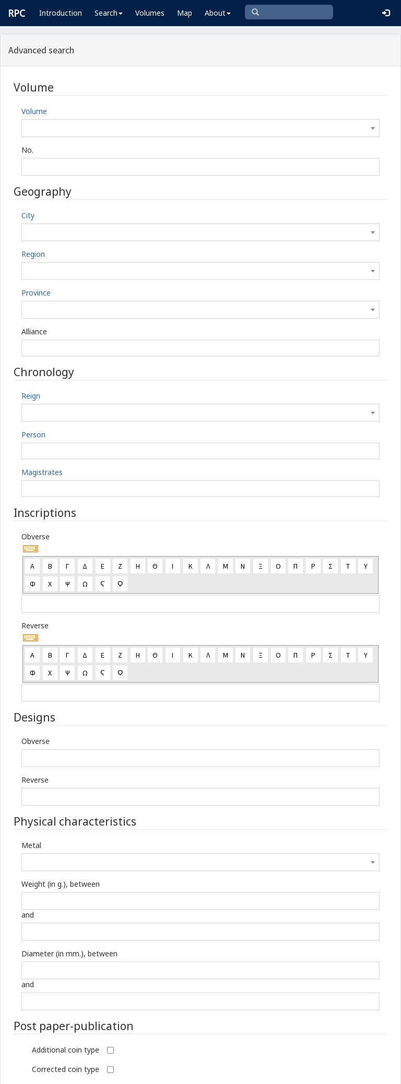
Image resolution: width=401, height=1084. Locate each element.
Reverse (35, 625)
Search (109, 13)
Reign (30, 396)
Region (33, 254)
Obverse (35, 536)
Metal (31, 845)
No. (27, 150)
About (218, 13)
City (27, 215)
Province (36, 293)
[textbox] (200, 128)
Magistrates (42, 472)
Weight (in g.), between (60, 884)
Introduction (60, 13)
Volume (34, 111)
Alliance (34, 331)
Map (184, 13)
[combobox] (200, 128)
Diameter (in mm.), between (69, 953)
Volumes (149, 13)
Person (33, 434)
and (27, 915)
